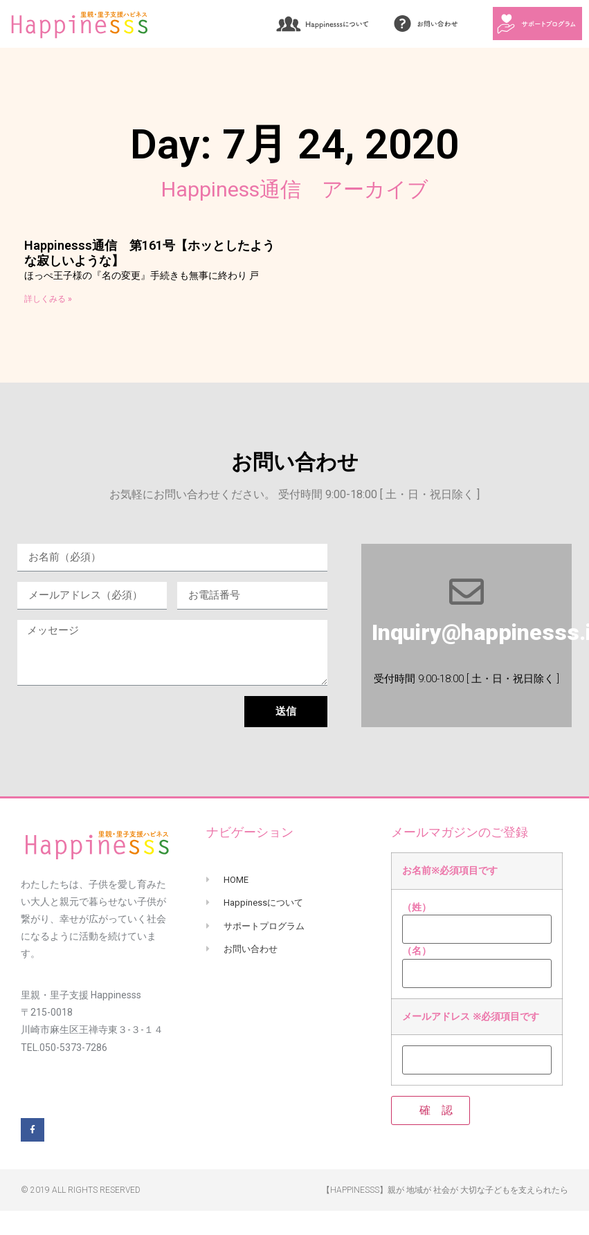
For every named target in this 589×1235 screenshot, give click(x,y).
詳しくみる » (48, 299)
